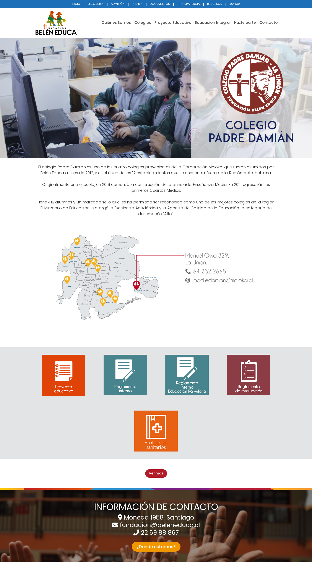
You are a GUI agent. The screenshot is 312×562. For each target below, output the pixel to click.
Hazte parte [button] (245, 22)
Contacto (268, 22)
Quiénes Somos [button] (116, 22)
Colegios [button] (142, 22)
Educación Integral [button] (213, 22)
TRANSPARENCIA (188, 4)
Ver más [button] (156, 473)
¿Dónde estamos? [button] (156, 547)
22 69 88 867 (160, 532)
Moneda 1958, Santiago (159, 517)
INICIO (76, 4)
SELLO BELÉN (96, 4)
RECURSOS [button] (214, 4)
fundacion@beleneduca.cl (160, 525)
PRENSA (137, 4)
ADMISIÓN (118, 4)
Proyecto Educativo (173, 22)
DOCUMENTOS (160, 4)
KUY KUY (234, 4)
